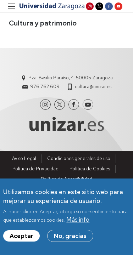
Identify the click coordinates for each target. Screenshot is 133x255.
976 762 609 (45, 87)
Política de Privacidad (35, 169)
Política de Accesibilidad (66, 179)
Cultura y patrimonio (43, 23)
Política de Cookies (90, 169)
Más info (77, 222)
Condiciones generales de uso (78, 158)
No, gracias (70, 238)
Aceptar (21, 238)
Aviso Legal (24, 158)
